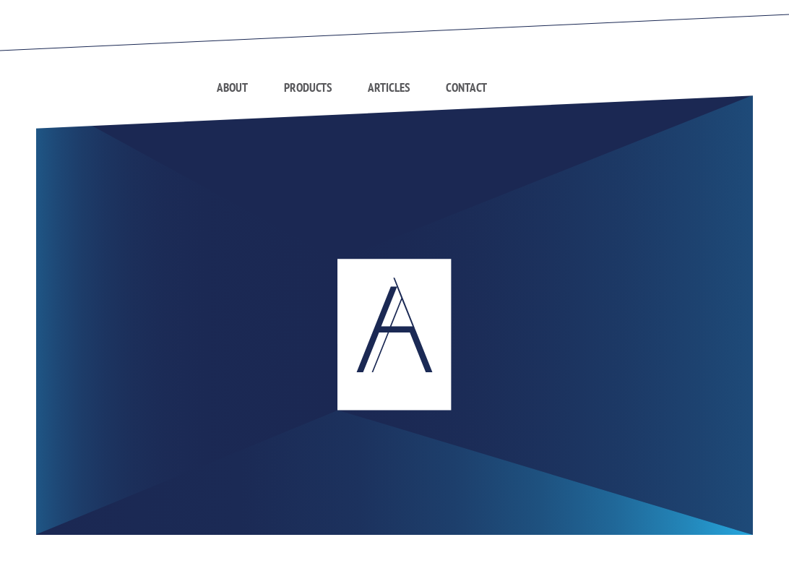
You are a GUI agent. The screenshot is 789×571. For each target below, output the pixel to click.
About (232, 87)
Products (308, 87)
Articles (389, 87)
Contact (466, 87)
